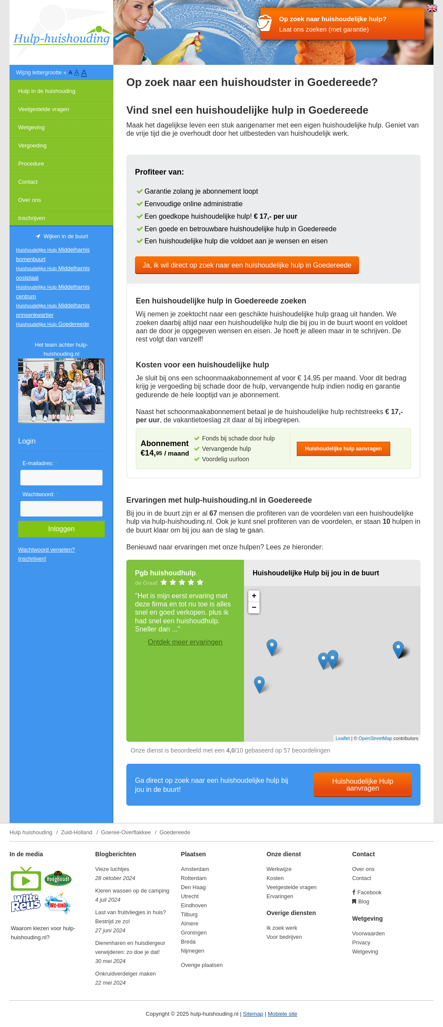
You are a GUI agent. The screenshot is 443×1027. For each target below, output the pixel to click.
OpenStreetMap (375, 738)
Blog (363, 901)
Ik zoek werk (281, 928)
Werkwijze (279, 869)
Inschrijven (31, 218)
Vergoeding (32, 145)
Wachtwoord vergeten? (46, 549)
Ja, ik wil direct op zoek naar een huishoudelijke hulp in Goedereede (247, 265)
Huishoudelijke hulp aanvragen (343, 449)
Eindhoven (194, 905)
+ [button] (254, 596)
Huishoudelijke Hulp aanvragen (362, 785)
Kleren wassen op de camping (132, 890)
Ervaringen (279, 896)
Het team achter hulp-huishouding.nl (61, 349)
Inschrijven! (32, 558)
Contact (28, 182)
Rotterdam (194, 878)
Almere (190, 923)
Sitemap (253, 1014)
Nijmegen (192, 950)
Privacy (361, 942)
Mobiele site (282, 1014)
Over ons (29, 200)
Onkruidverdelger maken (125, 973)
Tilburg (189, 914)
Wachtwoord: (40, 494)
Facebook (369, 892)
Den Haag (193, 887)
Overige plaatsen (202, 965)
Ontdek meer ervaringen (185, 642)
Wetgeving (31, 127)
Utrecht (190, 896)
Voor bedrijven (284, 937)
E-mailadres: (39, 463)
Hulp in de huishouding (46, 91)
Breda (188, 941)
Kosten (275, 878)
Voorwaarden (368, 933)
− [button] (254, 608)
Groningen (194, 932)
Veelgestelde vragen (43, 109)
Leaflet (343, 738)
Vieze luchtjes (112, 869)
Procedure (31, 163)
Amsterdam (195, 869)
